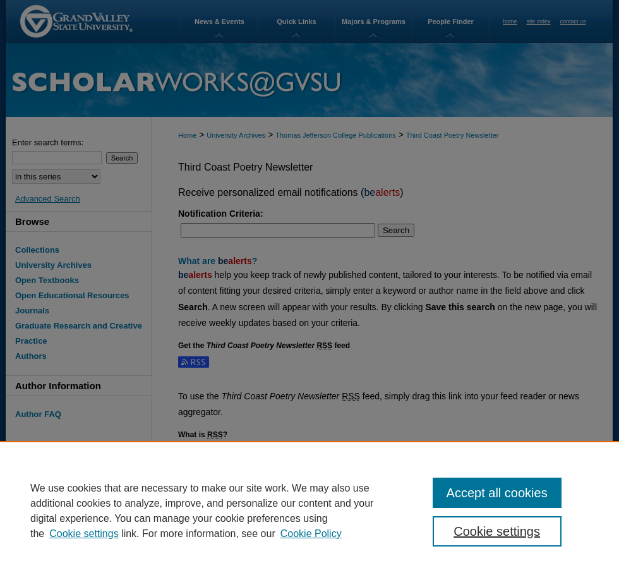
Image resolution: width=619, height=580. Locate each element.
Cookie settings (83, 533)
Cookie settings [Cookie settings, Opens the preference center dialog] (497, 531)
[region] (309, 510)
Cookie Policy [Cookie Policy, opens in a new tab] (311, 533)
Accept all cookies (497, 493)
